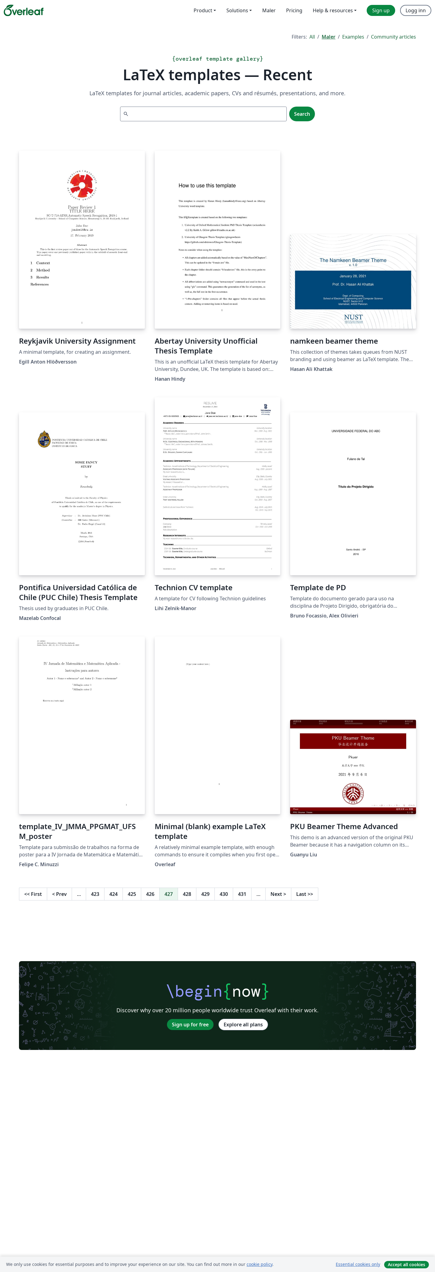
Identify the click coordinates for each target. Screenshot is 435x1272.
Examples (353, 36)
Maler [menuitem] (269, 10)
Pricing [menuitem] (294, 10)
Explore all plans (243, 1024)
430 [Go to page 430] (224, 894)
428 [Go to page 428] (187, 894)
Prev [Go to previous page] (59, 894)
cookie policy (259, 1264)
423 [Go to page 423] (95, 894)
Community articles (393, 36)
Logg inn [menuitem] (416, 10)
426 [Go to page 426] (150, 894)
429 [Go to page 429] (205, 894)
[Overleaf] (24, 10)
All (312, 36)
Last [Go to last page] (304, 894)
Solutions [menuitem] (237, 10)
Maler (328, 36)
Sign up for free (190, 1024)
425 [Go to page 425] (132, 894)
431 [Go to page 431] (242, 894)
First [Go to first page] (33, 894)
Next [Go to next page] (278, 894)
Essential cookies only (358, 1264)
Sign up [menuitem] (381, 10)
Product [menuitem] (203, 10)
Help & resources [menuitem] (333, 10)
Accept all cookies (406, 1264)
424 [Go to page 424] (113, 894)
